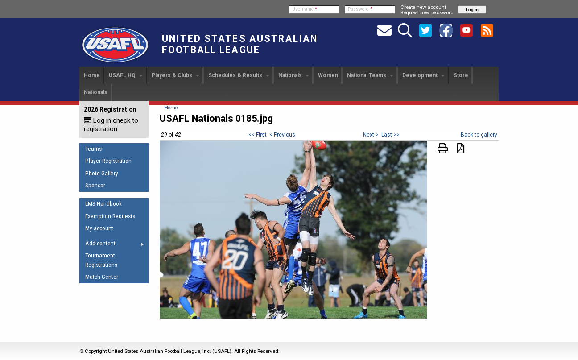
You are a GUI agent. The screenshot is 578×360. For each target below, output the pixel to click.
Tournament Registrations (101, 260)
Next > (371, 135)
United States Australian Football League (240, 44)
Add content (111, 245)
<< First (257, 135)
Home (92, 75)
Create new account (423, 7)
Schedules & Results (238, 75)
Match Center (101, 276)
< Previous (282, 135)
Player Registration (108, 160)
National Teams (370, 75)
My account (99, 228)
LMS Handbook (103, 203)
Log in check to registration (111, 124)
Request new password (427, 12)
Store (461, 75)
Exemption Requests (110, 216)
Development (423, 75)
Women (328, 75)
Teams (93, 148)
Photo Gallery (101, 173)
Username (304, 9)
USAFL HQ (126, 75)
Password (360, 9)
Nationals (293, 75)
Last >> (390, 135)
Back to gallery (479, 135)
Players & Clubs (175, 75)
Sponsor (95, 185)
